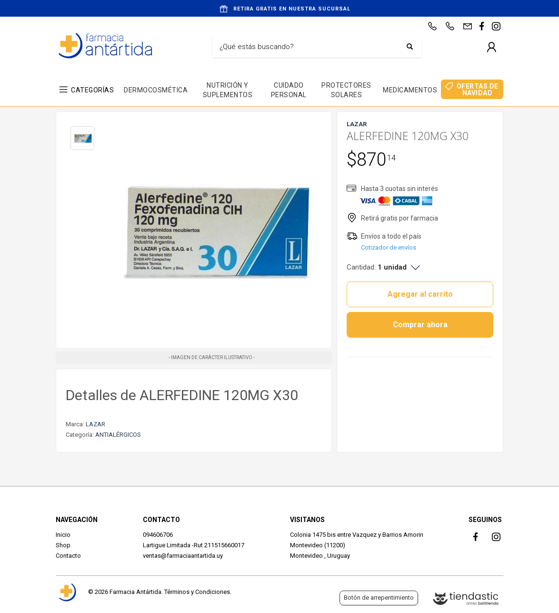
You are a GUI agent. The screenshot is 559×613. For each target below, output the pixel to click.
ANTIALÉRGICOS (118, 434)
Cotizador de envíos (388, 247)
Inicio (63, 534)
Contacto (68, 555)
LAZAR (95, 424)
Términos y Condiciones (197, 591)
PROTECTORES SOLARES (346, 90)
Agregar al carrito (420, 294)
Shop (63, 545)
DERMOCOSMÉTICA (156, 90)
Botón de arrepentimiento (379, 597)
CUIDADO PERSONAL (289, 90)
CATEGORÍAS (92, 90)
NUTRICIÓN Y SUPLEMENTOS (228, 90)
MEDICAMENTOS (410, 90)
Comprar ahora (420, 324)
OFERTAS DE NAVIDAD (478, 89)
